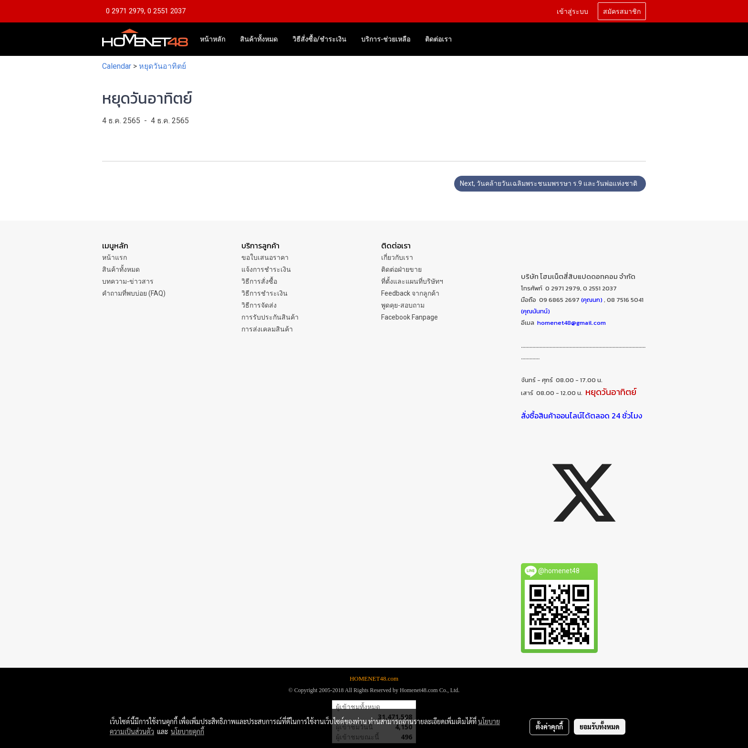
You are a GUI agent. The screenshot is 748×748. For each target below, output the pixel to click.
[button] (467, 39)
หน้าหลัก (212, 39)
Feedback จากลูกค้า (410, 293)
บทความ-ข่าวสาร (128, 281)
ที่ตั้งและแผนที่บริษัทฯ (412, 281)
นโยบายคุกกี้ (187, 731)
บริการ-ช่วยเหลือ (385, 39)
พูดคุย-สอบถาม (403, 305)
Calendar (116, 66)
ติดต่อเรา (438, 39)
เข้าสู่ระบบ (572, 11)
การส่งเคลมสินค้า (267, 329)
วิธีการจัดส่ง (259, 305)
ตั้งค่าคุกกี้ (549, 726)
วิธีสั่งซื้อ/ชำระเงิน (319, 39)
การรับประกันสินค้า (270, 317)
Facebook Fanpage (409, 317)
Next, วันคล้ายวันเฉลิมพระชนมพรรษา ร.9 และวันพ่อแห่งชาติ (550, 183)
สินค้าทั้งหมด (259, 39)
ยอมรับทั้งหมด (600, 726)
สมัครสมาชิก (622, 11)
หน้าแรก (114, 257)
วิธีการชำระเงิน (264, 293)
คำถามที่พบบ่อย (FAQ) (134, 293)
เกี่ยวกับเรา (397, 257)
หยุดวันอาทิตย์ (162, 66)
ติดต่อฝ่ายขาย (401, 269)
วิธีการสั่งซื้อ (259, 281)
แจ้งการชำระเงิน (266, 269)
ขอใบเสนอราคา (265, 257)
